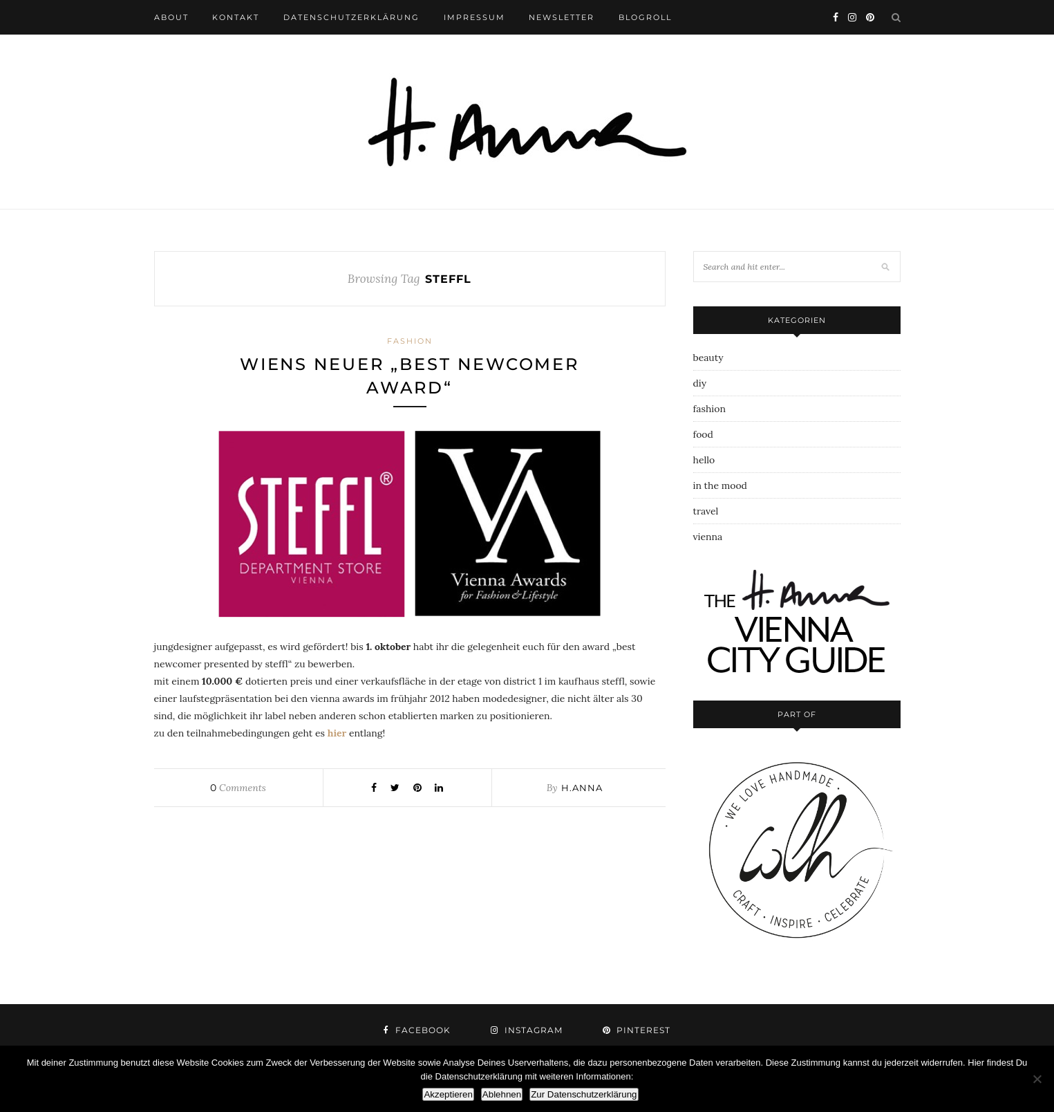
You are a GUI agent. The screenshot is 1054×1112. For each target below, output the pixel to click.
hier (337, 733)
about (171, 17)
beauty (708, 357)
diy (700, 383)
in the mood (720, 485)
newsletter (561, 17)
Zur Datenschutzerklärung (584, 1094)
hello (704, 460)
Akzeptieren (448, 1094)
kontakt (235, 17)
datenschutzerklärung (351, 17)
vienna (708, 536)
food (703, 434)
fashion (410, 341)
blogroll (645, 17)
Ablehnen (501, 1094)
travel (706, 511)
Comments (237, 787)
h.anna (582, 787)
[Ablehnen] (1037, 1079)
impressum (474, 17)
